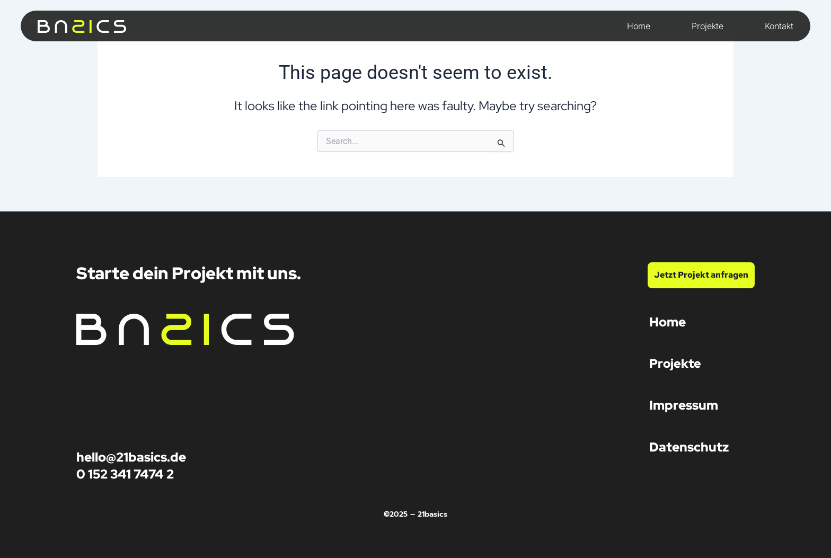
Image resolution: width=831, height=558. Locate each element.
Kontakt (779, 26)
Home (638, 26)
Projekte (707, 26)
